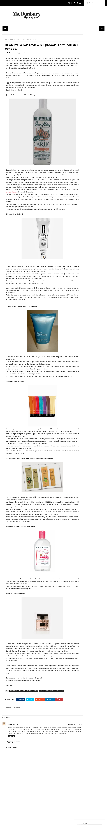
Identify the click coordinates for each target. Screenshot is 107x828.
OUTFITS (81, 412)
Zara (13, 36)
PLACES (80, 415)
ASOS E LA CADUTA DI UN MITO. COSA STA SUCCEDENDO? (94, 361)
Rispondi (11, 763)
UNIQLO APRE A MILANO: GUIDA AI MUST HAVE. (93, 332)
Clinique (40, 34)
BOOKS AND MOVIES (84, 390)
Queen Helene (57, 34)
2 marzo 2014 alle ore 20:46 (62, 749)
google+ (87, 141)
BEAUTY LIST (24, 34)
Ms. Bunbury (82, 406)
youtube (87, 150)
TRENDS (80, 424)
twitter (87, 136)
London (80, 403)
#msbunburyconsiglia (85, 384)
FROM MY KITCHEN (84, 400)
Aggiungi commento (14, 769)
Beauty (80, 393)
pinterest (87, 145)
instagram (87, 127)
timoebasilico (13, 749)
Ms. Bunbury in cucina (85, 409)
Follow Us (53, 823)
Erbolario (48, 34)
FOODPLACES (82, 396)
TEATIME (81, 418)
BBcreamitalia (14, 34)
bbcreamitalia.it (23, 196)
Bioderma (33, 34)
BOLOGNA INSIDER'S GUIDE (87, 387)
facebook (87, 132)
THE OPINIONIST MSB (85, 421)
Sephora (7, 36)
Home (6, 34)
